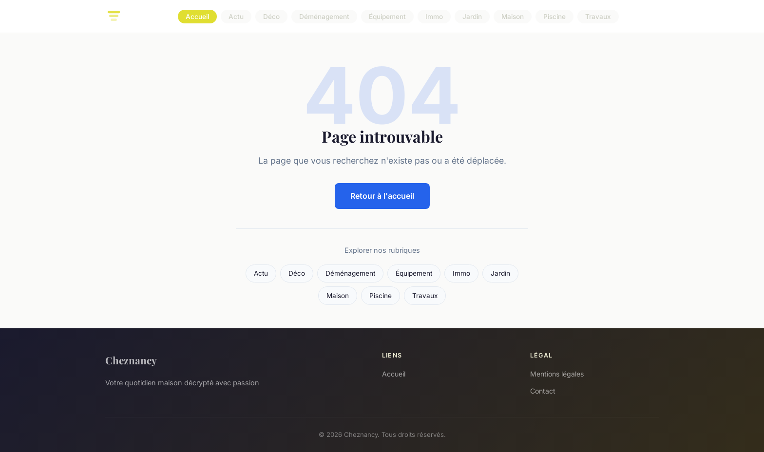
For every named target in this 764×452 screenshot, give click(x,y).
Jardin (472, 16)
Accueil (197, 16)
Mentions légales (557, 374)
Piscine (554, 16)
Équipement (387, 16)
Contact (542, 391)
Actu (236, 16)
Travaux (598, 16)
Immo (434, 16)
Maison (512, 16)
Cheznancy (131, 360)
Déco (271, 16)
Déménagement (324, 16)
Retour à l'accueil (382, 196)
